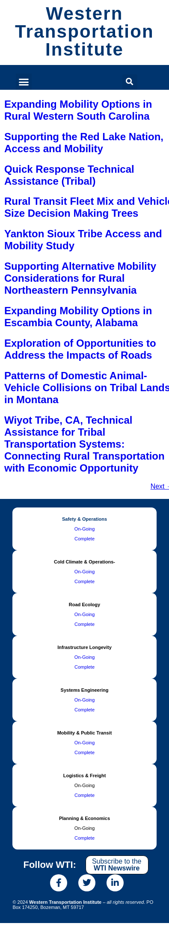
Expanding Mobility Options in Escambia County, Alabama (78, 316)
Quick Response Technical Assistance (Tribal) (69, 175)
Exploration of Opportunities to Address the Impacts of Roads (80, 349)
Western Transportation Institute (84, 31)
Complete (84, 538)
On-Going (84, 528)
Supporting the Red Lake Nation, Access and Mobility (83, 142)
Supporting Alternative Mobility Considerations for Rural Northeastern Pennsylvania (80, 278)
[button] (24, 82)
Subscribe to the (117, 865)
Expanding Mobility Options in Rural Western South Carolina (78, 110)
